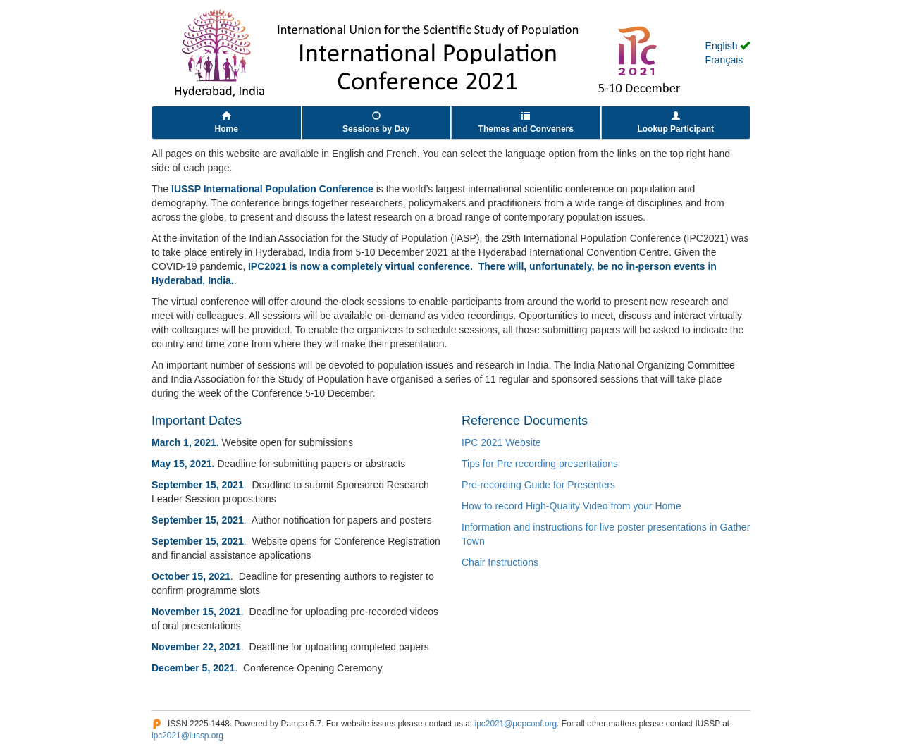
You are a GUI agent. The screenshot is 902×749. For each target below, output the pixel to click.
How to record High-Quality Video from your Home (571, 506)
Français (724, 60)
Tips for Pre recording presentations (540, 463)
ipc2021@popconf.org (516, 724)
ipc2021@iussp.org (187, 736)
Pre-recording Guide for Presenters (538, 484)
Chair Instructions (500, 562)
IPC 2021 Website (501, 442)
